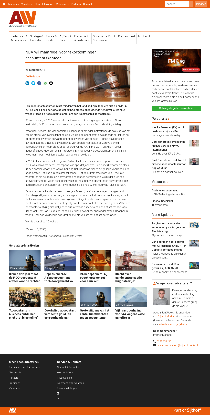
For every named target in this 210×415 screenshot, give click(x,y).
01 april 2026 (88, 268)
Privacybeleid (64, 377)
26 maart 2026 (89, 304)
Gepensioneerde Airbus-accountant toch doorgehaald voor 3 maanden (60, 277)
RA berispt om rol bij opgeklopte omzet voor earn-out (93, 277)
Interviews (47, 4)
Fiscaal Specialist (162, 201)
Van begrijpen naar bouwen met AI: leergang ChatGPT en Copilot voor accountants (169, 245)
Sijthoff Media (166, 316)
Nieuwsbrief (15, 372)
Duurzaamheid (126, 36)
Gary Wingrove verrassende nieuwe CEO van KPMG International (168, 145)
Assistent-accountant (165, 190)
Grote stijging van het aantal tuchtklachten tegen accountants (94, 314)
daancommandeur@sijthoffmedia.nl (177, 345)
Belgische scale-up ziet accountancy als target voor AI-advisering (169, 227)
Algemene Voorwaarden (70, 383)
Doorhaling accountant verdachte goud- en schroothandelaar (60, 314)
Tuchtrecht (144, 36)
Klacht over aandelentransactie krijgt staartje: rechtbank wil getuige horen (130, 277)
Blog (37, 4)
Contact (87, 4)
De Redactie (32, 76)
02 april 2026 (52, 268)
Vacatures (26, 4)
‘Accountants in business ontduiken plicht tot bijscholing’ (23, 314)
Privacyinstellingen (67, 388)
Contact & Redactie (68, 367)
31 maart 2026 (124, 268)
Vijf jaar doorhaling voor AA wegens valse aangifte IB (130, 314)
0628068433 (164, 341)
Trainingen (13, 4)
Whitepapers (62, 4)
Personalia (159, 119)
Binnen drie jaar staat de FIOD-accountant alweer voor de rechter (24, 277)
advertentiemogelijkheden (173, 324)
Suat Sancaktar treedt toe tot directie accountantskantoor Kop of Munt (169, 164)
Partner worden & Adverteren (25, 367)
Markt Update (161, 215)
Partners (76, 4)
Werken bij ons (65, 372)
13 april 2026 (17, 268)
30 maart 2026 (18, 304)
